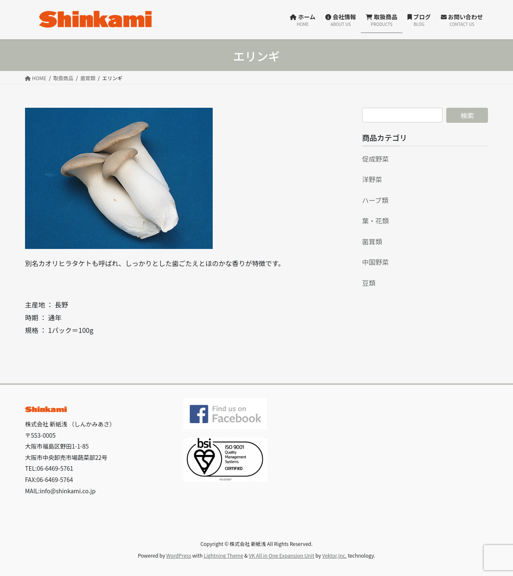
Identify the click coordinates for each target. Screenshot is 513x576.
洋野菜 (372, 179)
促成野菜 (375, 159)
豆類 (368, 283)
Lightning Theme (223, 555)
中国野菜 (375, 262)
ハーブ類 (375, 200)
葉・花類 (375, 221)
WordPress (178, 555)
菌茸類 (372, 241)
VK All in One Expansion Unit (281, 555)
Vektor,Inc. (334, 555)
